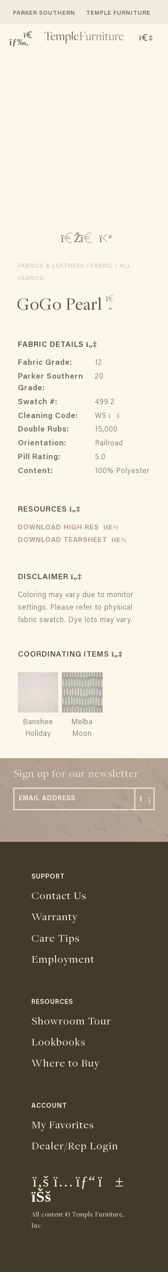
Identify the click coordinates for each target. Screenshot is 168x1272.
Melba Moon (82, 722)
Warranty (54, 916)
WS (106, 416)
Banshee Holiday (38, 722)
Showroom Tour (71, 1020)
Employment (63, 959)
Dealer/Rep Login (74, 1145)
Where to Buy (65, 1062)
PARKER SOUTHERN (44, 13)
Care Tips (55, 938)
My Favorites (62, 1124)
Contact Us (58, 895)
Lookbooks (58, 1041)
